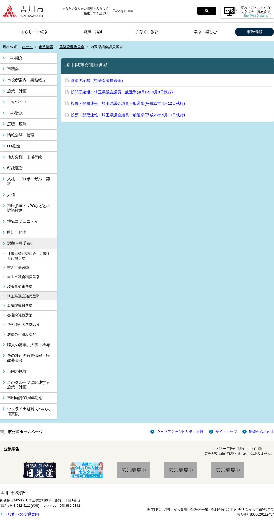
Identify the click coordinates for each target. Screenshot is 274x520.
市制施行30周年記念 (25, 398)
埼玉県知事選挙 (19, 286)
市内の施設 (17, 371)
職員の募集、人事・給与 (28, 345)
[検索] (151, 11)
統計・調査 (17, 232)
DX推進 (13, 146)
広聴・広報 (17, 124)
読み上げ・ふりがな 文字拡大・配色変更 (256, 11)
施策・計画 (17, 91)
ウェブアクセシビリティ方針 (180, 432)
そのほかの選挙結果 (23, 325)
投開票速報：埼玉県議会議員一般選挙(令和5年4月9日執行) (122, 92)
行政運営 (15, 168)
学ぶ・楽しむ (205, 32)
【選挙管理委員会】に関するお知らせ (28, 256)
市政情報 (254, 32)
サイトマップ (226, 432)
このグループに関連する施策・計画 (28, 384)
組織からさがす (261, 432)
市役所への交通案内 (21, 514)
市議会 (13, 69)
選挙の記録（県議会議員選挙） (98, 80)
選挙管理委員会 (71, 47)
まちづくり (17, 102)
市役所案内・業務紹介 (26, 80)
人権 (11, 194)
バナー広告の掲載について (236, 449)
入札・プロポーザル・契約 (28, 181)
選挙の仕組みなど (21, 334)
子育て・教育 (146, 32)
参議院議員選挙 (19, 315)
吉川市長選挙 (18, 267)
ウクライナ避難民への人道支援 (28, 411)
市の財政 (15, 113)
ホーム (27, 47)
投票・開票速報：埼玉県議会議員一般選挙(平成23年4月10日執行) (128, 115)
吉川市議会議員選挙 (23, 277)
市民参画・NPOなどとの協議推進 (28, 208)
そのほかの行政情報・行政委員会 (28, 357)
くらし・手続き (34, 32)
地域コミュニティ (22, 221)
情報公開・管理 (20, 135)
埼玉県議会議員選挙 (23, 296)
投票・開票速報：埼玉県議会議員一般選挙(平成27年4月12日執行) (128, 103)
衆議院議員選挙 (19, 306)
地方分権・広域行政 (24, 157)
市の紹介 (15, 58)
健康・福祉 (93, 32)
